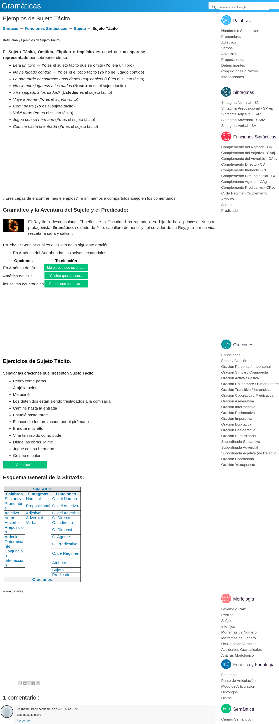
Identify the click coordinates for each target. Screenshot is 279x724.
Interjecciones (232, 77)
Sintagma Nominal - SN (240, 103)
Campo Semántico (236, 719)
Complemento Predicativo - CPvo (248, 187)
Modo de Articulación (238, 686)
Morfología (243, 599)
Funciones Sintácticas (46, 28)
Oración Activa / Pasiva (240, 378)
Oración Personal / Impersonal (246, 367)
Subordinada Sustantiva (240, 442)
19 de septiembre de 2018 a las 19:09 (55, 709)
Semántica (243, 709)
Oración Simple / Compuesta (244, 372)
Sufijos (226, 621)
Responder (24, 720)
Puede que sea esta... (66, 284)
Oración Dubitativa (236, 424)
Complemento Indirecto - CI (243, 170)
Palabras (242, 20)
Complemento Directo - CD (243, 164)
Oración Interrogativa (238, 407)
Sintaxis (10, 28)
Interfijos (228, 626)
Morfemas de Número (239, 632)
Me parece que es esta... (66, 268)
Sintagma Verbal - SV (238, 126)
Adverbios (229, 54)
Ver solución (24, 465)
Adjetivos (228, 42)
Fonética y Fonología (254, 664)
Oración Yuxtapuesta (238, 465)
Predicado (229, 211)
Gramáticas (21, 6)
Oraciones (243, 344)
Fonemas (228, 675)
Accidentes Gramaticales (241, 650)
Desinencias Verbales (238, 644)
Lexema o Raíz (233, 609)
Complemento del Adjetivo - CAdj (248, 153)
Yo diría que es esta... (66, 276)
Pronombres (231, 36)
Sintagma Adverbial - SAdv (243, 120)
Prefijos (227, 615)
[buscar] (244, 7)
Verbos (227, 48)
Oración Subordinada (238, 436)
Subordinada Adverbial (239, 447)
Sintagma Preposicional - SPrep (247, 108)
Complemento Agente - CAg (244, 182)
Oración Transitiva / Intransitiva (246, 390)
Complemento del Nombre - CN (246, 147)
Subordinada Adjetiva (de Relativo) (249, 453)
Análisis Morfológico (237, 655)
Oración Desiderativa (238, 430)
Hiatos (226, 698)
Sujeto (80, 28)
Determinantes (233, 65)
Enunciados (230, 355)
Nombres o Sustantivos (240, 31)
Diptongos (229, 692)
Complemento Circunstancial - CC (248, 176)
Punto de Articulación (238, 681)
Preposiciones (232, 60)
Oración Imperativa (236, 418)
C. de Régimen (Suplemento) (245, 193)
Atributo (227, 199)
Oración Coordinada (237, 459)
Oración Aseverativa (237, 401)
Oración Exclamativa (238, 413)
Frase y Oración (234, 361)
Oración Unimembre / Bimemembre (250, 384)
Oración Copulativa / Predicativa (247, 395)
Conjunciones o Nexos (239, 71)
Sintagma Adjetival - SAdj (241, 114)
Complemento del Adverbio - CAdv (249, 159)
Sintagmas (243, 92)
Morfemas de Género (238, 638)
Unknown (23, 709)
